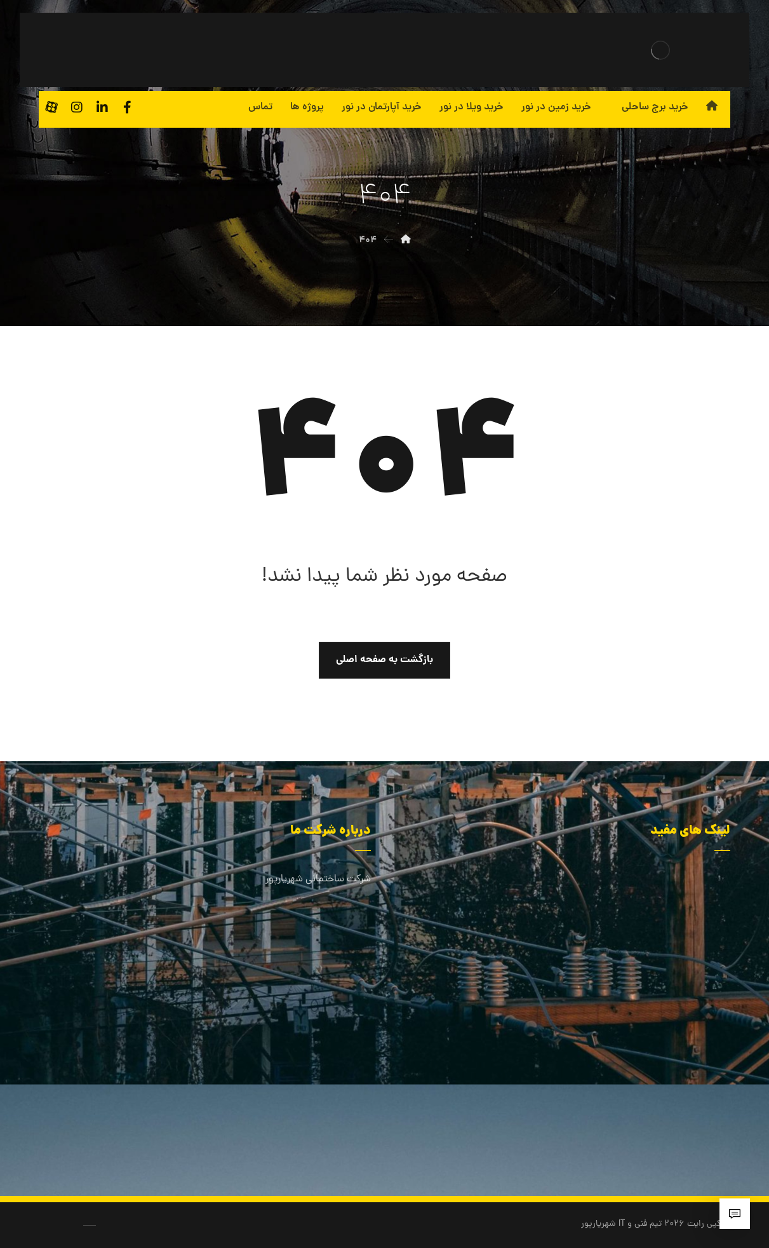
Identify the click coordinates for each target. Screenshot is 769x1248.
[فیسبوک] (127, 107)
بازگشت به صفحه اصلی (384, 660)
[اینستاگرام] (77, 107)
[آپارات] (51, 107)
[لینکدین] (102, 107)
